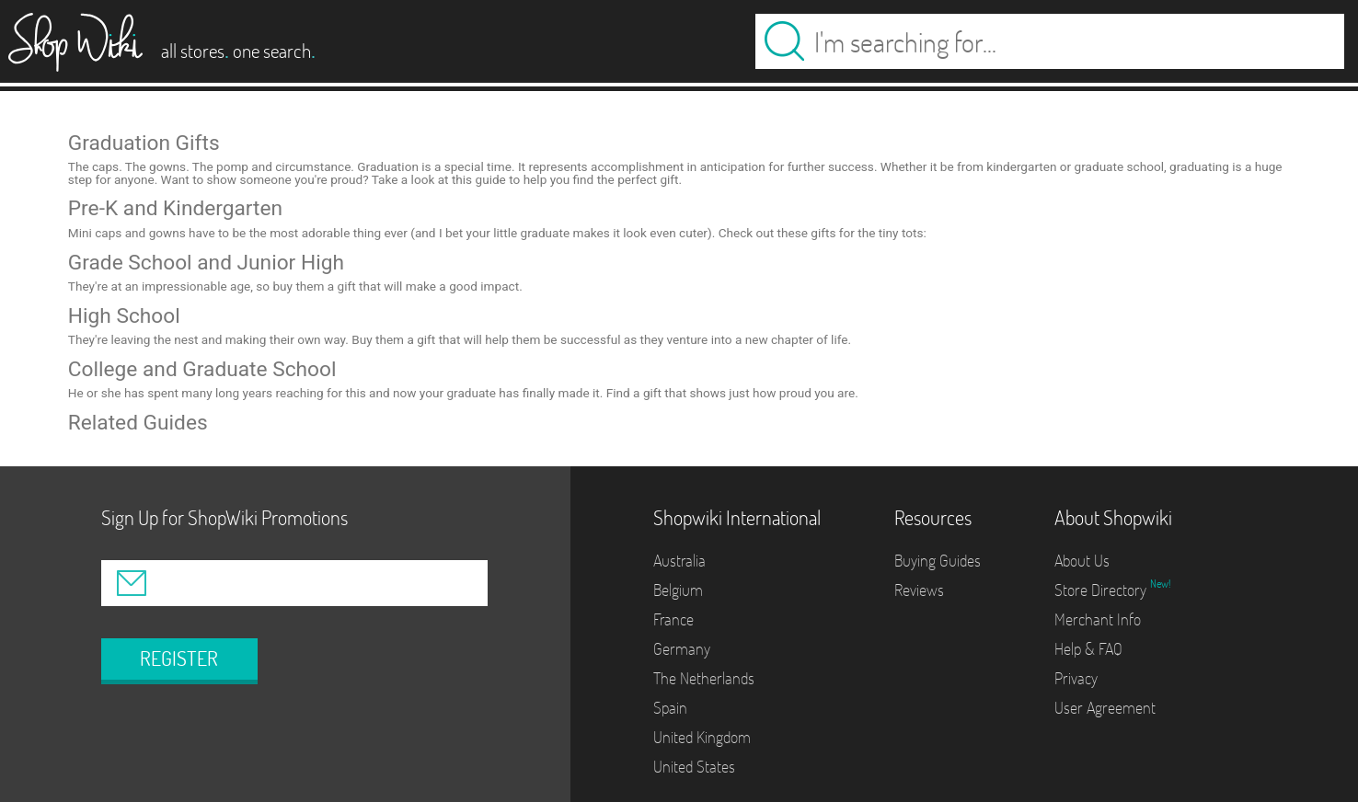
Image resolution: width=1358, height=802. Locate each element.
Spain (670, 707)
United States (694, 766)
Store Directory (1102, 590)
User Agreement (1105, 707)
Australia (679, 560)
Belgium (678, 590)
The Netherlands (703, 678)
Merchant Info (1097, 619)
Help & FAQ (1088, 648)
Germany (681, 648)
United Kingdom (702, 737)
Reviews (919, 590)
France (673, 619)
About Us (1082, 560)
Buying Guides (937, 560)
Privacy (1076, 678)
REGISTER (179, 658)
